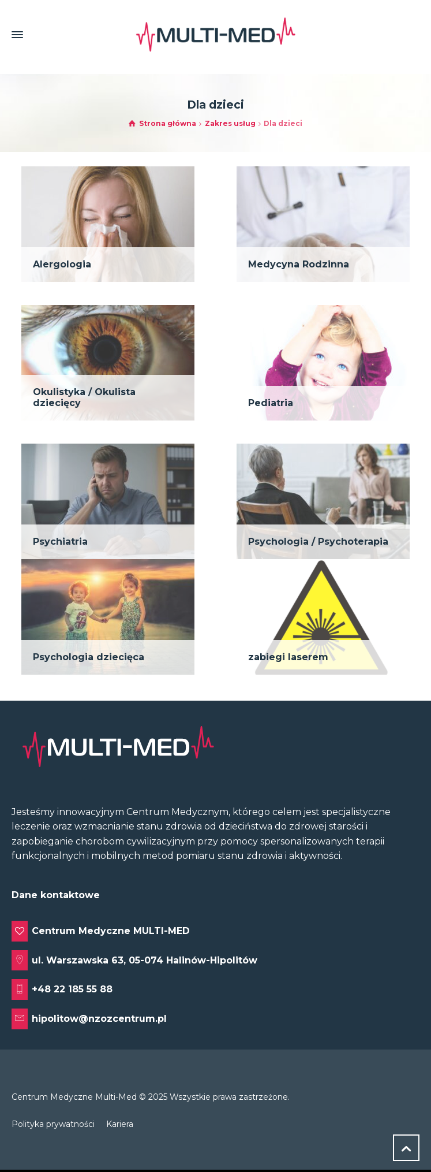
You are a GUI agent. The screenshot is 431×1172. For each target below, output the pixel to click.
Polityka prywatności (53, 1124)
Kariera (119, 1124)
